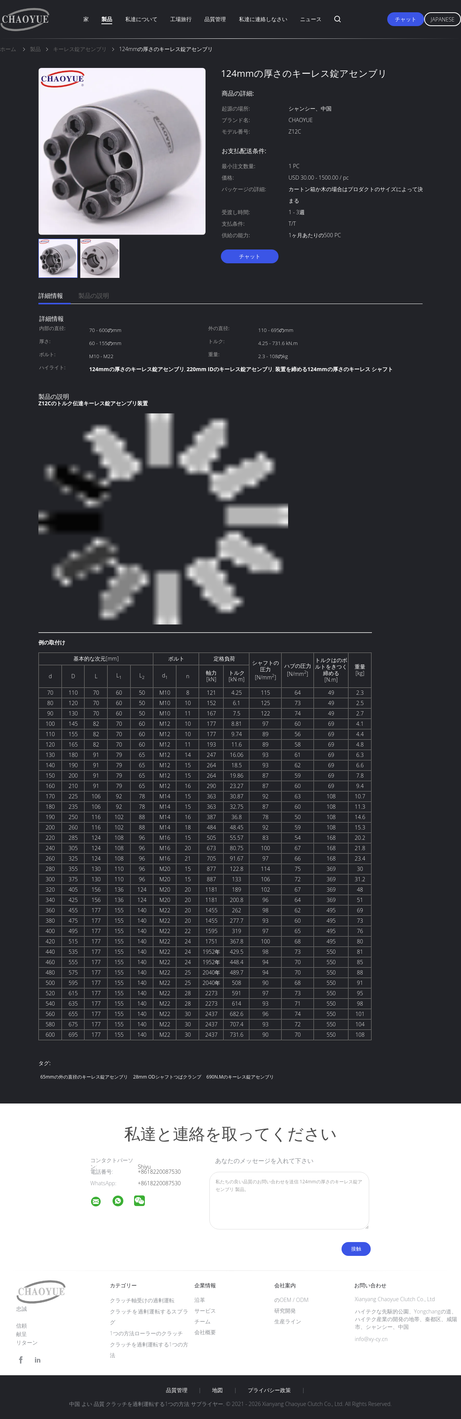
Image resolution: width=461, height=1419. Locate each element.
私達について (141, 19)
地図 (217, 1390)
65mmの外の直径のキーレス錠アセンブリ (84, 1077)
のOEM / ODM (291, 1299)
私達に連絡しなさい (263, 19)
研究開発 (285, 1310)
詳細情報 (50, 295)
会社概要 (205, 1332)
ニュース (311, 19)
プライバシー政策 (269, 1390)
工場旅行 (181, 19)
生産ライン (287, 1321)
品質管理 (215, 19)
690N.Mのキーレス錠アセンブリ (240, 1077)
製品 (106, 19)
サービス (205, 1310)
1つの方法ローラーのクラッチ (146, 1333)
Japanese (442, 19)
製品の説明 (93, 295)
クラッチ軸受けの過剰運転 (142, 1300)
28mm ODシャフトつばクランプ (167, 1077)
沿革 (199, 1299)
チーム (202, 1321)
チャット (405, 19)
